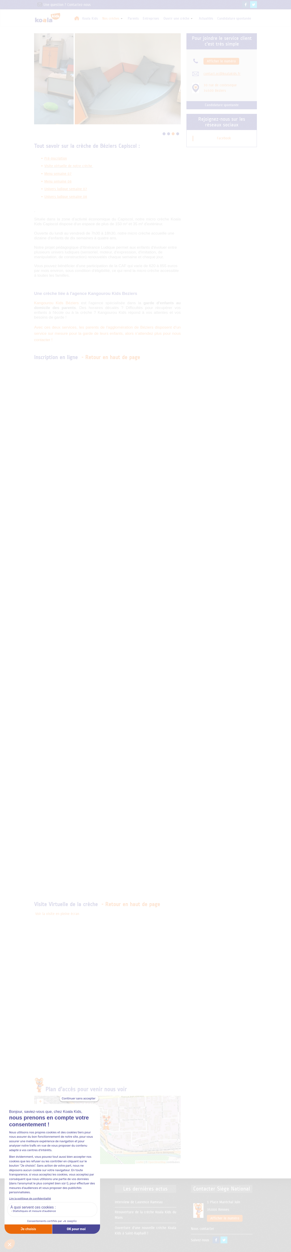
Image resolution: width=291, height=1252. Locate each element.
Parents (133, 18)
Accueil (76, 18)
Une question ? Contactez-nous (62, 5)
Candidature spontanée (234, 18)
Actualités (206, 18)
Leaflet (140, 1162)
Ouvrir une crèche (178, 18)
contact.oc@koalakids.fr (222, 74)
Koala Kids (90, 18)
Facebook (224, 138)
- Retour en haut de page (110, 357)
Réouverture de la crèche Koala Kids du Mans (145, 1215)
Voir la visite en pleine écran (57, 914)
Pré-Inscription (55, 158)
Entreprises (151, 18)
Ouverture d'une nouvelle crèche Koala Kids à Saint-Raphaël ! (145, 1230)
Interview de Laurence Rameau (139, 1202)
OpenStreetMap (157, 1162)
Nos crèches (112, 18)
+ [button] (40, 1102)
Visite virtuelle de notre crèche (68, 166)
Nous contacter (202, 1229)
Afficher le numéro (221, 61)
